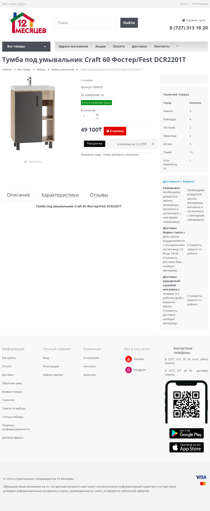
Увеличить (35, 161)
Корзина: (195, 20)
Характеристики (60, 194)
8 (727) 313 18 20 (178, 359)
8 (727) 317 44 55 (179, 371)
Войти (184, 4)
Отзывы (99, 194)
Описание (18, 194)
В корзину (117, 131)
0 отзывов (87, 80)
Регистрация (200, 4)
